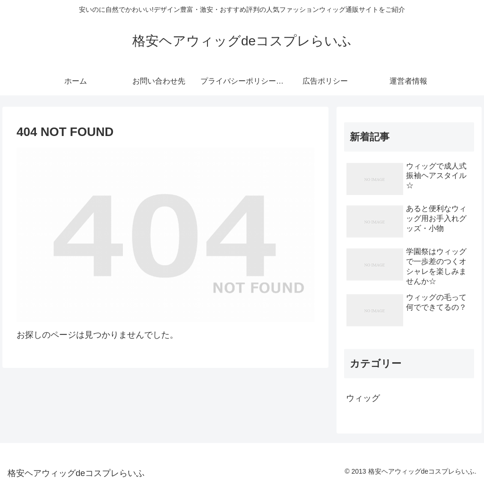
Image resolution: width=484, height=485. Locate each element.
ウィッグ (363, 398)
